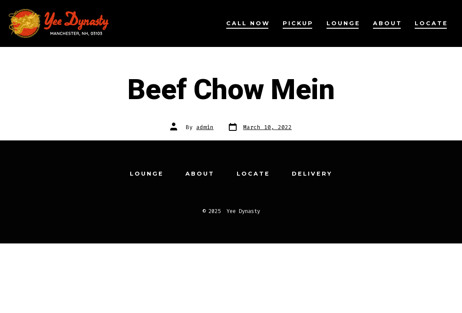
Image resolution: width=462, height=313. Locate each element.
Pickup (298, 23)
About (387, 23)
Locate (431, 23)
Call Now (248, 23)
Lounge (343, 23)
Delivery (312, 173)
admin (205, 127)
